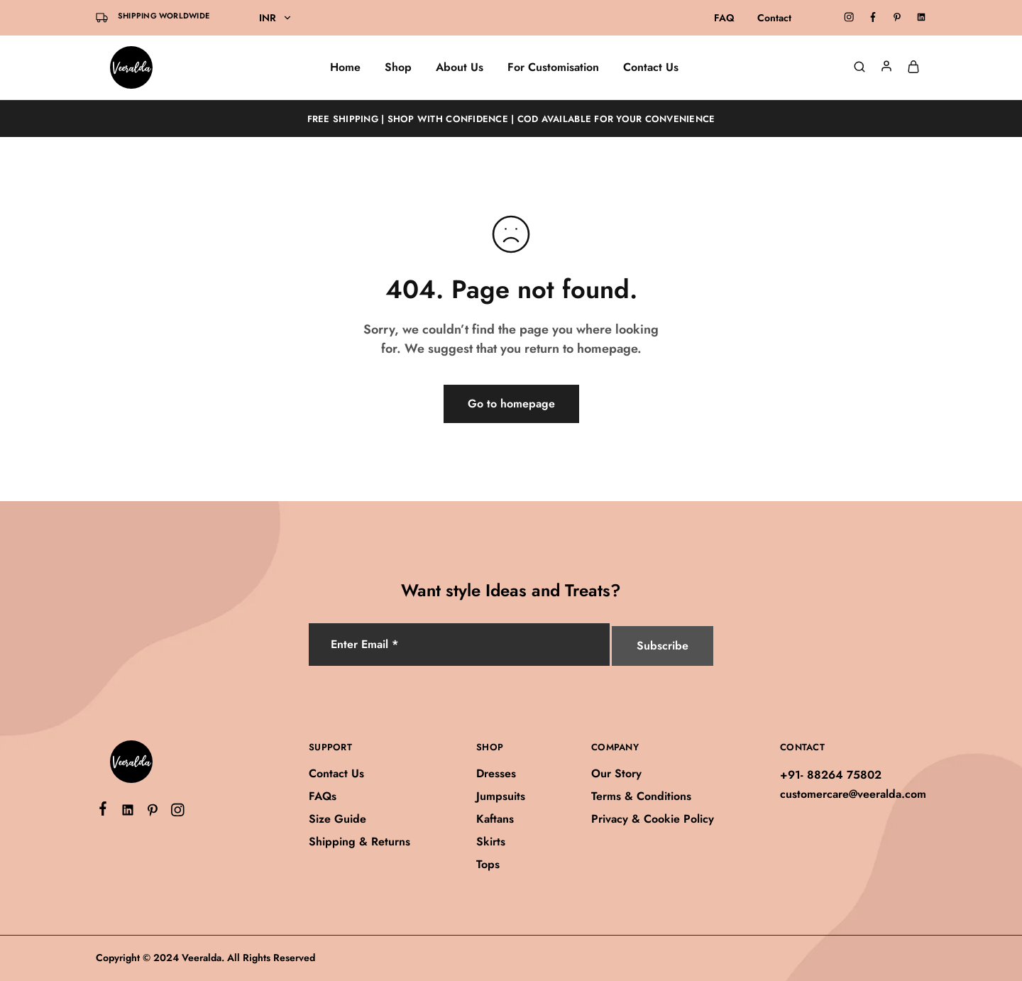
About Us (459, 67)
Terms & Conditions (641, 796)
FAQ (724, 18)
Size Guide (337, 819)
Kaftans (495, 819)
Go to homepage (511, 403)
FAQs (322, 796)
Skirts (490, 841)
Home (345, 67)
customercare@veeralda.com (853, 794)
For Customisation (553, 67)
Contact (774, 18)
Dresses (496, 773)
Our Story (616, 773)
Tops (488, 864)
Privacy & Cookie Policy (652, 819)
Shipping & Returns (359, 841)
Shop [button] (398, 67)
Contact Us (650, 67)
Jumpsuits (500, 796)
